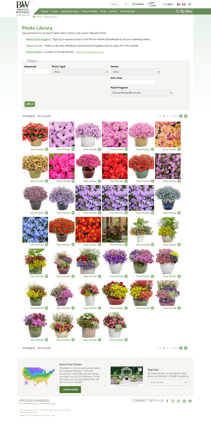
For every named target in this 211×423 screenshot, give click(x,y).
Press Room (34, 415)
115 (175, 116)
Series (114, 66)
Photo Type (58, 66)
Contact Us (23, 415)
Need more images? (38, 39)
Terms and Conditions (29, 412)
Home (39, 17)
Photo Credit (34, 52)
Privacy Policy (64, 410)
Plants (44, 11)
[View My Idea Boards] (184, 12)
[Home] (22, 9)
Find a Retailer (89, 11)
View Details (37, 149)
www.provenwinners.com (89, 52)
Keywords (30, 66)
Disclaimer (45, 415)
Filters (32, 61)
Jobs (53, 415)
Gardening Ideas (70, 11)
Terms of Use (34, 45)
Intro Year (116, 78)
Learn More (70, 389)
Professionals (127, 11)
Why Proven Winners (27, 410)
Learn (54, 11)
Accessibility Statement (48, 410)
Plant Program (119, 87)
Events (113, 11)
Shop (103, 11)
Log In (169, 4)
